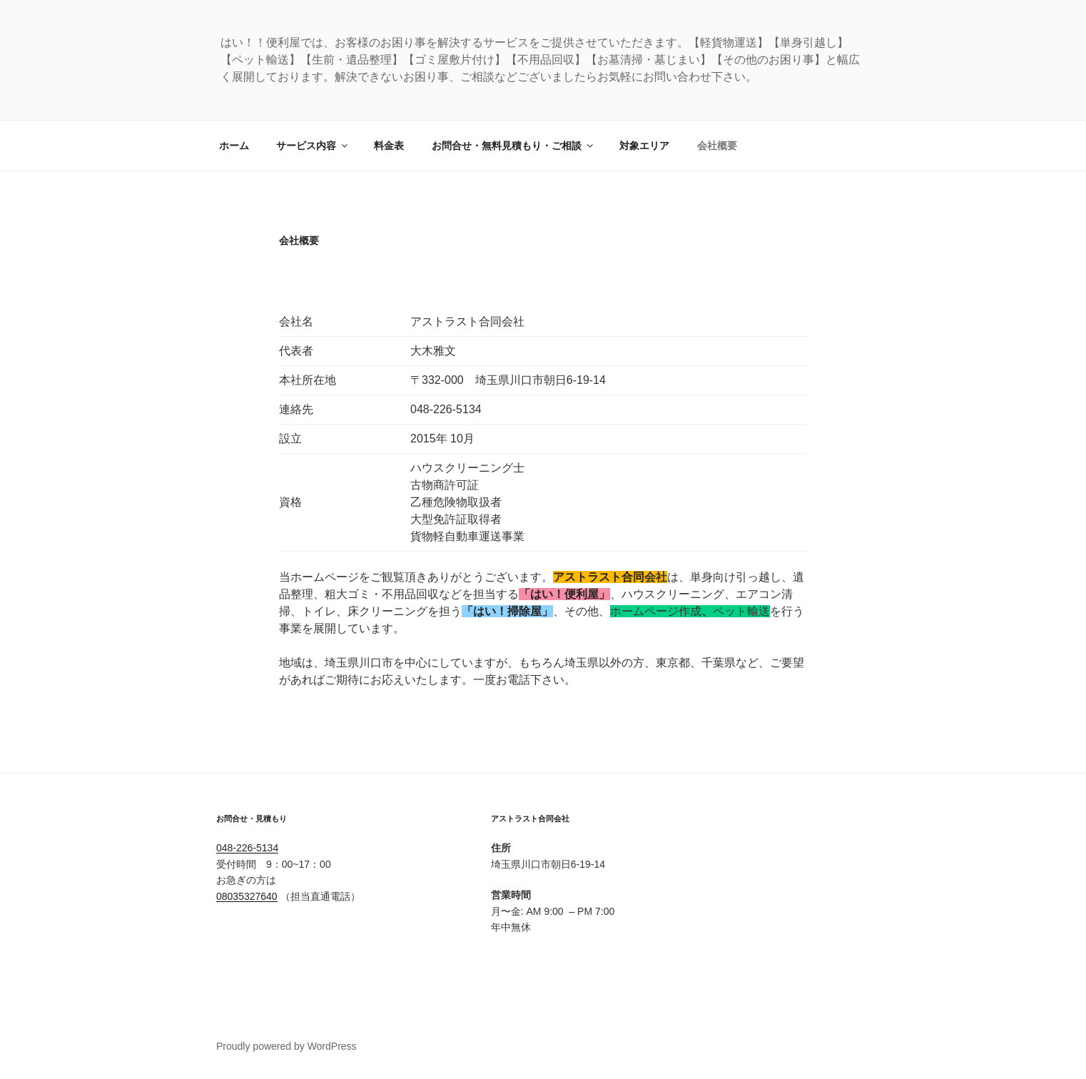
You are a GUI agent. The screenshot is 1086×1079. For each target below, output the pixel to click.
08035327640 (247, 896)
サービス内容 (313, 145)
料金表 (389, 145)
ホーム (234, 145)
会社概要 (717, 145)
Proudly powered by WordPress (286, 1046)
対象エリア (644, 145)
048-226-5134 (247, 847)
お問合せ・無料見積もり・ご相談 (513, 145)
